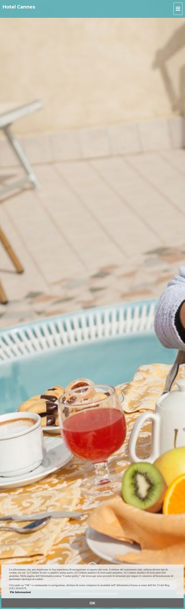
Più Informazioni (20, 592)
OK (93, 603)
